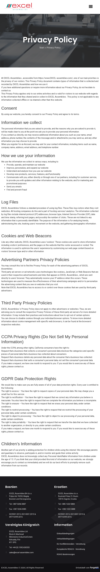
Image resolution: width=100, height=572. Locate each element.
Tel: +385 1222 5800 (66, 504)
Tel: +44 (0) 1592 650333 (19, 547)
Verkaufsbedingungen (65, 539)
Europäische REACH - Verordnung (71, 549)
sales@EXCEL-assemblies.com (21, 552)
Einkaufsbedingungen (65, 533)
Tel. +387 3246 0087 (17, 504)
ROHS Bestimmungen (66, 554)
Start (41, 48)
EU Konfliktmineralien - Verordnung (71, 544)
